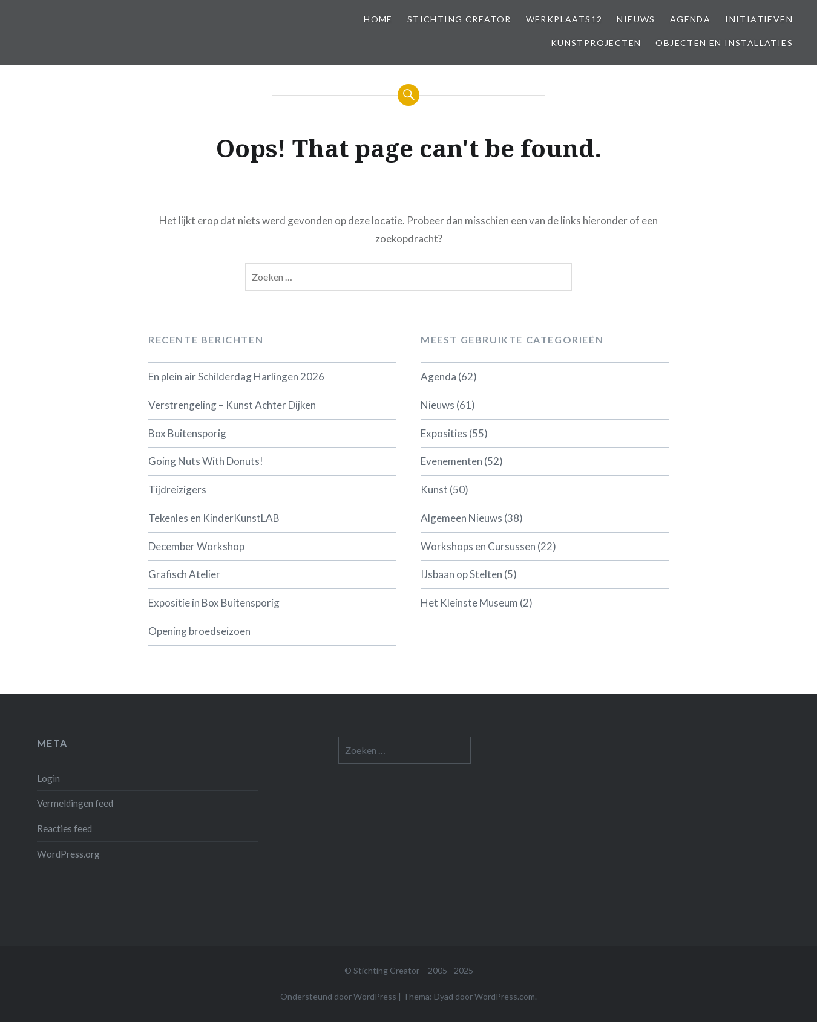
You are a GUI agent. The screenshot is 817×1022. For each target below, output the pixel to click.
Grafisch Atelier (184, 574)
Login (48, 778)
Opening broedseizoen (199, 631)
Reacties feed (64, 828)
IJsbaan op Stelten (461, 574)
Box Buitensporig (187, 433)
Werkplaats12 (564, 19)
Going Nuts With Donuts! (205, 461)
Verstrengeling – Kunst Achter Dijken (232, 405)
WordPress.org (68, 853)
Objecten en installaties (724, 42)
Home (378, 19)
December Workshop (196, 546)
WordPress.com (504, 996)
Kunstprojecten (596, 42)
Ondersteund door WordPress (338, 996)
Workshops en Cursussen (478, 546)
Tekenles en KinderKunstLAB (214, 518)
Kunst (434, 489)
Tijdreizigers (177, 489)
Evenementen (451, 461)
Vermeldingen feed (75, 803)
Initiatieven (759, 19)
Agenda (690, 19)
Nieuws (636, 19)
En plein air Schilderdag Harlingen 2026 (236, 376)
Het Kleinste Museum (469, 602)
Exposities (444, 433)
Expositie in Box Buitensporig (214, 602)
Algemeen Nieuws (461, 518)
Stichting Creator (459, 19)
